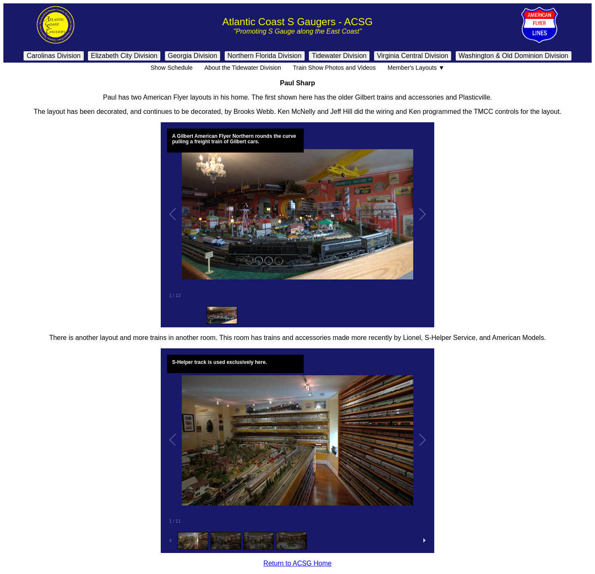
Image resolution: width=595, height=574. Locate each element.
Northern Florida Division (265, 55)
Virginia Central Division (413, 55)
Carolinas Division (53, 55)
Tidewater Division (339, 55)
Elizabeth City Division (124, 55)
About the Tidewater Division (243, 67)
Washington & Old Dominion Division (513, 55)
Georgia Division (192, 55)
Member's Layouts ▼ (416, 67)
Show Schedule (172, 67)
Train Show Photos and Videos (334, 67)
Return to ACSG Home (297, 563)
